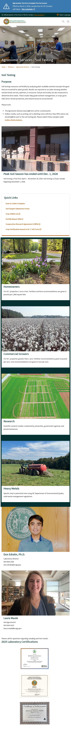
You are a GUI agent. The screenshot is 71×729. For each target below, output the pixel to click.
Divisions (11, 67)
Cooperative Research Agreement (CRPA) (23, 224)
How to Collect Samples (15, 203)
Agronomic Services (22, 67)
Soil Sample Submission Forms (18, 209)
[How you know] (40, 14)
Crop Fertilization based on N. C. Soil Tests (23, 229)
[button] (61, 21)
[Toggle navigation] (68, 21)
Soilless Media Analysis (13, 120)
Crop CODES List (13, 214)
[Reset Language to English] (58, 14)
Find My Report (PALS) (14, 219)
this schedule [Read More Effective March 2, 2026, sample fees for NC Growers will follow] (28, 9)
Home (4, 67)
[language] (64, 14)
